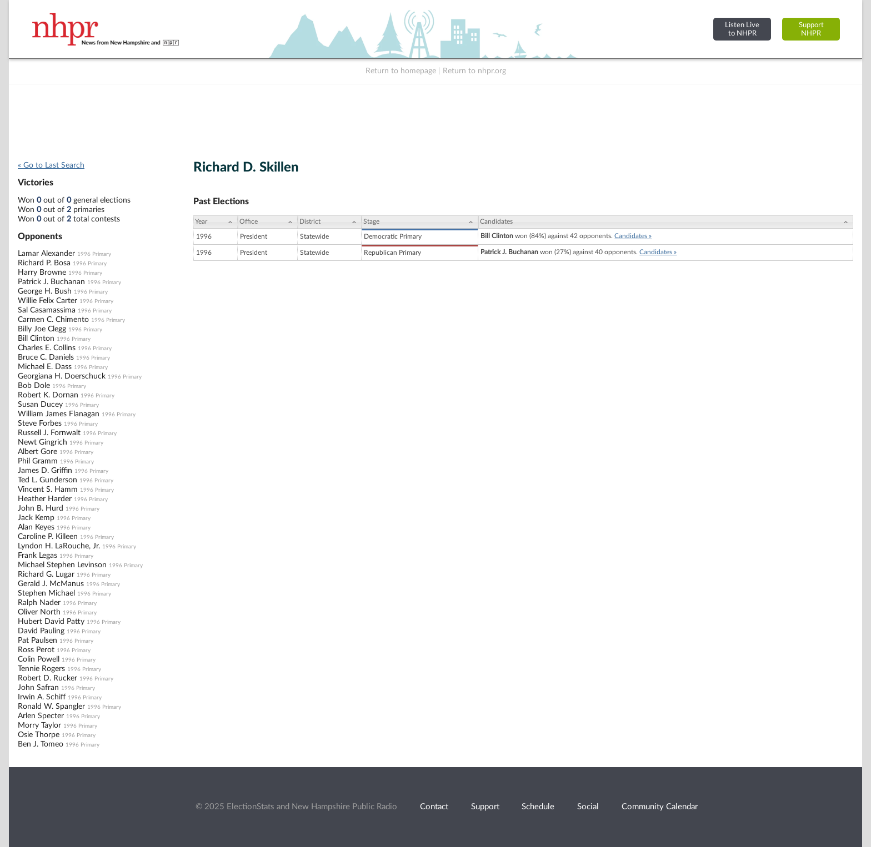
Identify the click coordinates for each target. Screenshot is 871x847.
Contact (434, 807)
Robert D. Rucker (47, 678)
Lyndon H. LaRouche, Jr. (59, 546)
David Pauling (41, 631)
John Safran (38, 688)
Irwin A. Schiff (42, 697)
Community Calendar (660, 807)
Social (588, 807)
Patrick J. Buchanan (51, 282)
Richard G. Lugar (46, 574)
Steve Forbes (40, 423)
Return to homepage (401, 71)
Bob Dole (34, 386)
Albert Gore (37, 452)
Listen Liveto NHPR (742, 29)
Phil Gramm (38, 461)
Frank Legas (37, 555)
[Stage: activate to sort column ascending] (420, 222)
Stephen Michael (46, 593)
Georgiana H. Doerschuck (62, 376)
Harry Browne (42, 272)
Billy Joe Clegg (42, 329)
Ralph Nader (39, 603)
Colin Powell (38, 659)
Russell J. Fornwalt (49, 433)
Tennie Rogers (41, 669)
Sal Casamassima (47, 310)
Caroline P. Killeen (48, 537)
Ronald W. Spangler (51, 706)
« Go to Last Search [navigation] (51, 165)
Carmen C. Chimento (53, 320)
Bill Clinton (36, 338)
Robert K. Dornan (48, 395)
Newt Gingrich (42, 442)
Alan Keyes (36, 527)
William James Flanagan (58, 414)
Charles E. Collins (47, 348)
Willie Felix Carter (47, 301)
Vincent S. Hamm (48, 489)
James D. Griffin (45, 471)
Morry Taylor (39, 725)
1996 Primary (94, 254)
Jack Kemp (36, 518)
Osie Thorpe (38, 735)
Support (485, 807)
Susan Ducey (40, 405)
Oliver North (39, 612)
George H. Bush (45, 291)
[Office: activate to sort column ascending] (268, 222)
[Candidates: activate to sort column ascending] (665, 222)
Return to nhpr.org (474, 71)
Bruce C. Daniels (46, 357)
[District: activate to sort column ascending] (330, 222)
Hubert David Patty (51, 622)
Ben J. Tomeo (40, 744)
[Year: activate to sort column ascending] (215, 222)
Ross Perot (36, 650)
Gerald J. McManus (51, 584)
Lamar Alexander (46, 254)
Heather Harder (45, 499)
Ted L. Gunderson (47, 480)
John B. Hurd (40, 508)
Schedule (538, 807)
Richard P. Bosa (44, 263)
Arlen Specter (41, 716)
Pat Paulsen (37, 640)
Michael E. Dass (45, 367)
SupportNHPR (811, 29)
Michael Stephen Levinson (62, 565)
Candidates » (633, 236)
